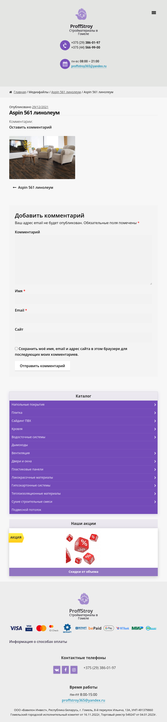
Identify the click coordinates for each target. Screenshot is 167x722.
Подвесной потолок (26, 510)
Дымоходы (20, 445)
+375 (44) (85, 47)
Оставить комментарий (30, 127)
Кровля (85, 429)
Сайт (19, 329)
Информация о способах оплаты (38, 641)
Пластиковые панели (85, 469)
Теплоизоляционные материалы (85, 493)
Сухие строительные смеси (85, 501)
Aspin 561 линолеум (66, 92)
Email (21, 310)
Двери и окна (85, 461)
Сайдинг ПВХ (85, 421)
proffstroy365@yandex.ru (89, 66)
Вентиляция (85, 453)
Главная (20, 92)
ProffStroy (81, 26)
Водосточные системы (85, 437)
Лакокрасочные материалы (85, 477)
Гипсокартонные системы (85, 485)
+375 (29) (85, 42)
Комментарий (27, 232)
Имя (20, 290)
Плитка (85, 412)
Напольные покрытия (85, 404)
